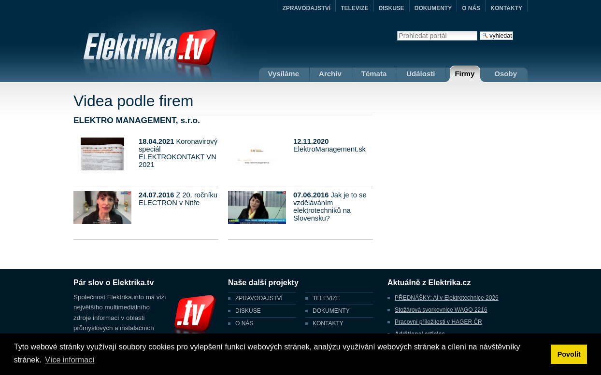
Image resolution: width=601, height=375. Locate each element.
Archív (330, 73)
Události (420, 73)
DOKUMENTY (433, 8)
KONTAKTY (506, 8)
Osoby (505, 73)
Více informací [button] (69, 360)
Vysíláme (284, 73)
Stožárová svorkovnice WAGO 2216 (441, 309)
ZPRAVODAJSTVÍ (306, 8)
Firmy (464, 73)
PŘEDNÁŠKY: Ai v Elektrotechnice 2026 (447, 297)
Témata (374, 73)
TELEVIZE (354, 8)
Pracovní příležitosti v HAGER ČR (438, 322)
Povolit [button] (569, 354)
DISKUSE (391, 8)
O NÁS (471, 8)
